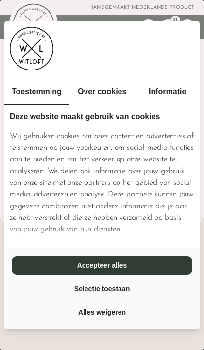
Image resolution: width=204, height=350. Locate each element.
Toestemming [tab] (37, 92)
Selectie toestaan (102, 289)
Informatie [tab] (167, 92)
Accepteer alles (102, 265)
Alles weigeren (102, 312)
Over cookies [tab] (102, 92)
